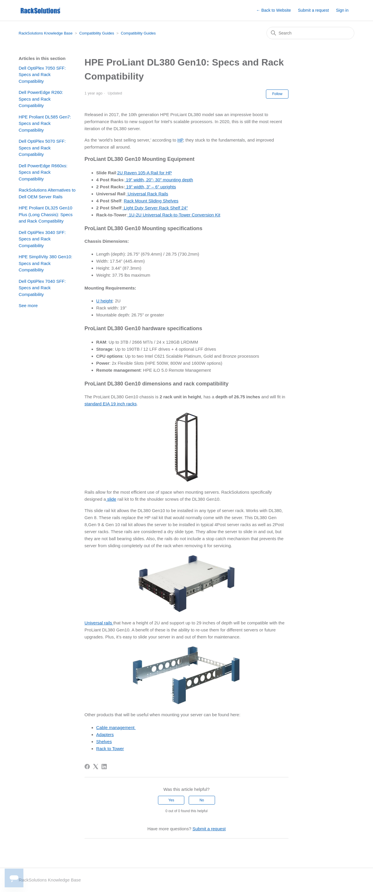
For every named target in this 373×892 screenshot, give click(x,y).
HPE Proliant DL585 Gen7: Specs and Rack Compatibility (45, 123)
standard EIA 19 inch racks (111, 403)
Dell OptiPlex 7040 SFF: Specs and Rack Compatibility (42, 288)
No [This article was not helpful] (202, 800)
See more (28, 305)
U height (104, 300)
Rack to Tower (110, 748)
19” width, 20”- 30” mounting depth (159, 179)
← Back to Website (273, 10)
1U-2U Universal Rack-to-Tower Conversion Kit (174, 214)
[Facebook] (87, 766)
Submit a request (313, 10)
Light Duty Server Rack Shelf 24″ (155, 207)
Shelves (104, 741)
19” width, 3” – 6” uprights (150, 186)
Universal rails (99, 622)
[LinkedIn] (104, 766)
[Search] (310, 33)
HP (180, 139)
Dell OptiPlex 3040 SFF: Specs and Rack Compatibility (42, 239)
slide (111, 499)
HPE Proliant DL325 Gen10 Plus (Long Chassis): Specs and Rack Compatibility (46, 214)
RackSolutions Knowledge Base (46, 33)
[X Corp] (95, 766)
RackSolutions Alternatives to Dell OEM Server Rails (47, 193)
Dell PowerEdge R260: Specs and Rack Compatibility (41, 99)
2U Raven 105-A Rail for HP (144, 172)
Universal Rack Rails (147, 193)
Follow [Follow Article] (277, 94)
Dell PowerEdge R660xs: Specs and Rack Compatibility (43, 172)
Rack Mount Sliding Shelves (151, 200)
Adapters (105, 734)
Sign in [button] (342, 10)
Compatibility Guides (96, 33)
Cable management (116, 727)
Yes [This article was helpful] (171, 800)
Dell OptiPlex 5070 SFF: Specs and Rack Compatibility (42, 148)
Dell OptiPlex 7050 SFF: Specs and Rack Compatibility (42, 75)
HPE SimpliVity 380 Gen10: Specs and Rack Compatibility (45, 263)
